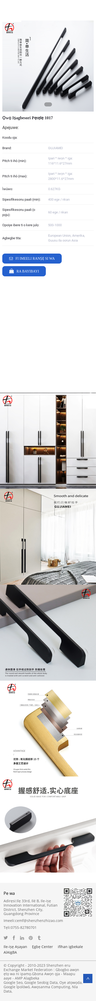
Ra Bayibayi (27, 271)
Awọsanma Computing (50, 986)
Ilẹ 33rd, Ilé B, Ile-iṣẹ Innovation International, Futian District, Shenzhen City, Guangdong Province (31, 907)
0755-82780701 (24, 927)
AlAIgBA (10, 952)
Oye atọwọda (70, 982)
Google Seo (13, 982)
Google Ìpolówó (17, 986)
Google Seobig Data (41, 982)
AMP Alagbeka (27, 978)
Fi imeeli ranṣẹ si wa (35, 258)
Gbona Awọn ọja (46, 973)
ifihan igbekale (70, 947)
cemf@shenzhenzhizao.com (39, 920)
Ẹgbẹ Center (42, 947)
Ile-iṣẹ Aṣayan (15, 947)
